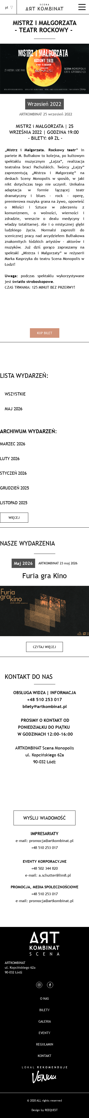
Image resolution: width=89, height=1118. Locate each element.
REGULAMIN (44, 1044)
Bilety (44, 1010)
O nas (44, 998)
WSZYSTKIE (15, 394)
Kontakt (44, 1056)
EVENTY (44, 1033)
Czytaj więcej (44, 647)
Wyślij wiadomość (44, 818)
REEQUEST (51, 1110)
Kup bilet (44, 333)
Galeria (44, 1021)
